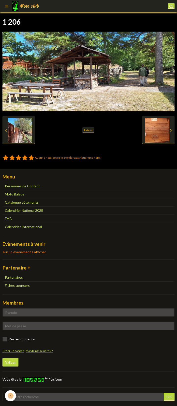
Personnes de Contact (22, 186)
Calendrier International (23, 227)
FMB (8, 218)
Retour (88, 130)
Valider (10, 362)
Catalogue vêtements (22, 202)
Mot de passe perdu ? (39, 350)
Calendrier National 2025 (24, 210)
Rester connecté (18, 339)
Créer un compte (13, 350)
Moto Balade (14, 194)
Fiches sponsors (17, 285)
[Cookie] (10, 395)
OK (169, 397)
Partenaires (14, 277)
